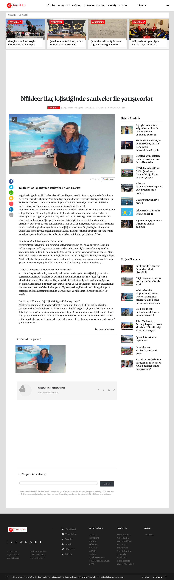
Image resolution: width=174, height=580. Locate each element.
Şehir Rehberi (123, 561)
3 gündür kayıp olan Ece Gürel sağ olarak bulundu (149, 223)
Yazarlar (67, 539)
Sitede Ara (149, 535)
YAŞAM (122, 5)
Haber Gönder (37, 558)
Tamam (157, 577)
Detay (145, 577)
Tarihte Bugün (124, 551)
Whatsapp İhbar (38, 555)
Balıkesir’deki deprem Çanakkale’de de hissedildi (148, 269)
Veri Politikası (13, 558)
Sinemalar (122, 554)
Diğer (140, 5)
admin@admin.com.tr (48, 393)
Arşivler (67, 544)
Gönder (107, 484)
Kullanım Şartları (39, 551)
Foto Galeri (69, 529)
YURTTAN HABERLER (99, 561)
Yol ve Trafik (123, 538)
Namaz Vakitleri (124, 541)
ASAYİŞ (112, 5)
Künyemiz (68, 549)
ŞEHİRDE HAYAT (97, 557)
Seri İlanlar (122, 557)
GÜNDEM (88, 5)
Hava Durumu (123, 535)
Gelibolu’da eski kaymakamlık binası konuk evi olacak (147, 312)
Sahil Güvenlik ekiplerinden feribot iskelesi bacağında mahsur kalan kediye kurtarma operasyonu (148, 296)
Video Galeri (69, 534)
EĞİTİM (51, 5)
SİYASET (101, 5)
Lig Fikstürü (122, 548)
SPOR (92, 564)
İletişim (67, 554)
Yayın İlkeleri (13, 555)
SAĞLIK (76, 5)
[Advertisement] (89, 73)
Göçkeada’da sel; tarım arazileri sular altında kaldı (148, 281)
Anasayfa (12, 15)
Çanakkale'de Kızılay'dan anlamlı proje (147, 350)
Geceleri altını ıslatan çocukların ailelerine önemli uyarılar (148, 159)
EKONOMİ (64, 5)
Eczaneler (121, 544)
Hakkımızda (12, 551)
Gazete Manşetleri (125, 564)
